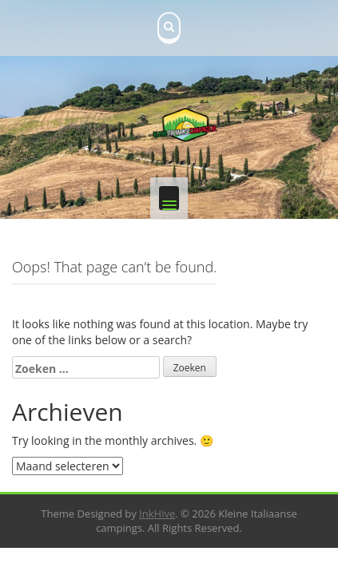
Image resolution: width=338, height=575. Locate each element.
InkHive (157, 513)
